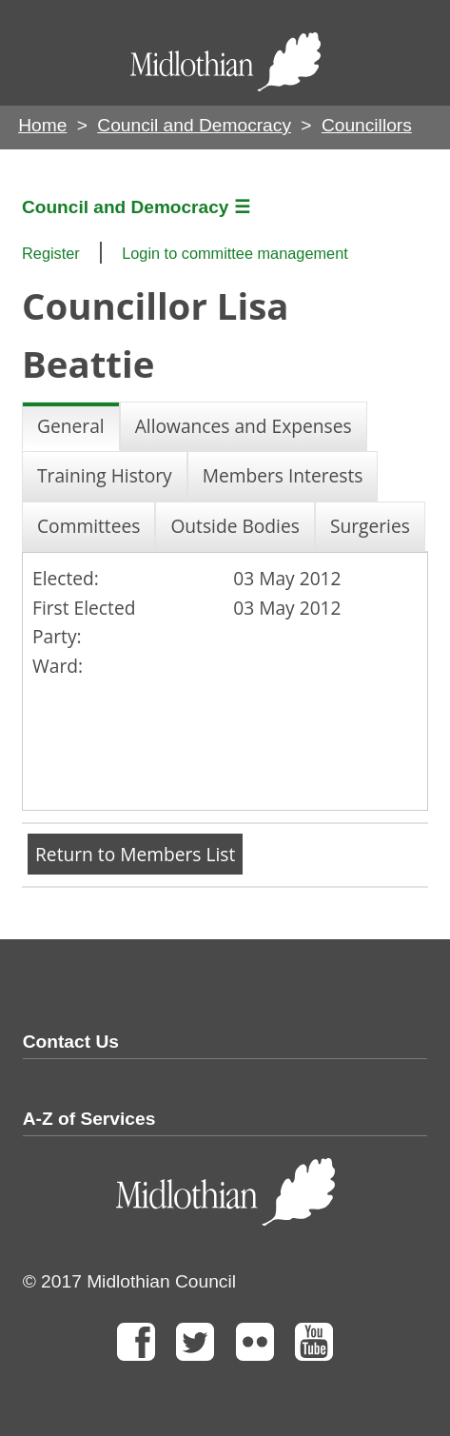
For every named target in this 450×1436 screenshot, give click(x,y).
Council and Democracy (194, 125)
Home (42, 125)
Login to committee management (235, 253)
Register (51, 253)
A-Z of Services (89, 1119)
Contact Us (71, 1042)
